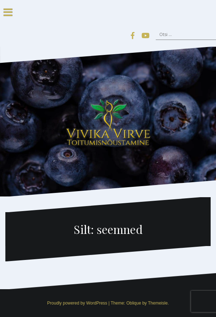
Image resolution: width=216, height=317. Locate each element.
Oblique (133, 303)
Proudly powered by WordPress (77, 303)
